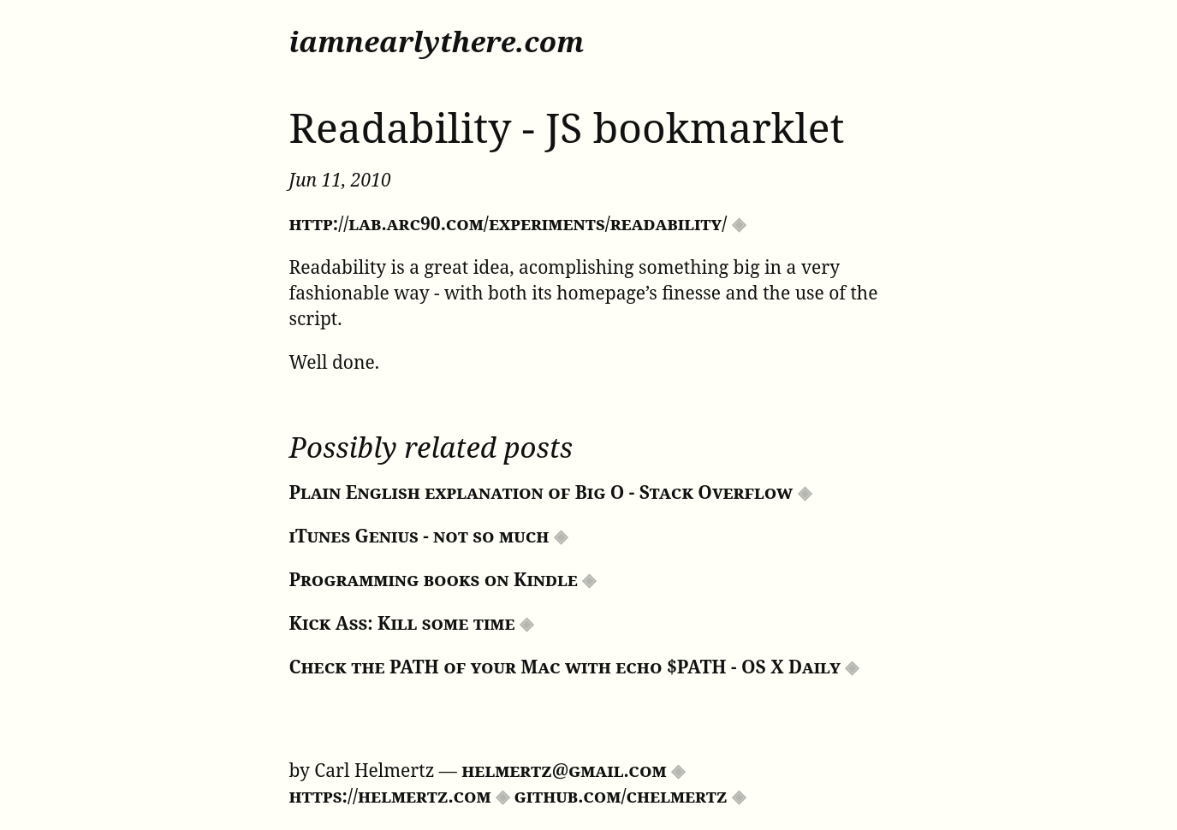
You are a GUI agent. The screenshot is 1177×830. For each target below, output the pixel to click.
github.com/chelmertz (621, 796)
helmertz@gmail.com (563, 770)
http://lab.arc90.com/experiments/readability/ (508, 223)
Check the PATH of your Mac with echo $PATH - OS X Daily (565, 667)
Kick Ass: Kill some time (402, 623)
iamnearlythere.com (437, 41)
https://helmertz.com (390, 796)
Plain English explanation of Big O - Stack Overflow (541, 492)
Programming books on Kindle (433, 579)
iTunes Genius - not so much (419, 536)
